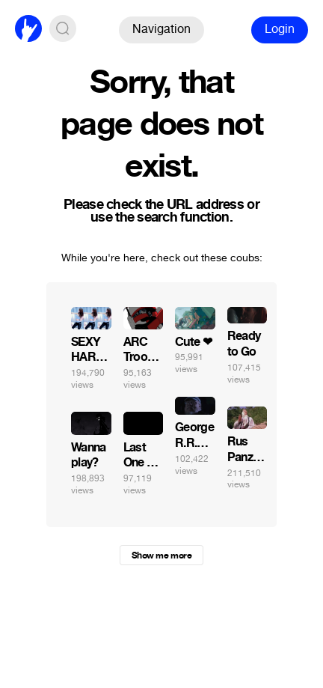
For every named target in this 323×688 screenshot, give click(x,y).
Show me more (161, 555)
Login (280, 29)
